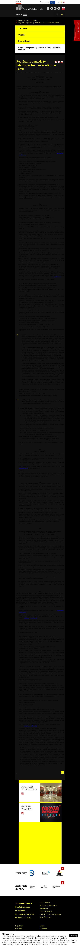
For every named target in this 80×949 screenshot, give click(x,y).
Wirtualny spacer (46, 911)
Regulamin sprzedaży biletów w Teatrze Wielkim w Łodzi (39, 23)
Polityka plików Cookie (48, 906)
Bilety (35, 21)
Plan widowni (24, 41)
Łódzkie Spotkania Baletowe (50, 914)
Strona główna (23, 21)
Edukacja (18, 929)
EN (62, 15)
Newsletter (44, 908)
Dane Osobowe (45, 917)
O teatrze (43, 929)
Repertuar (19, 926)
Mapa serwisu (45, 903)
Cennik (21, 35)
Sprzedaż (22, 28)
